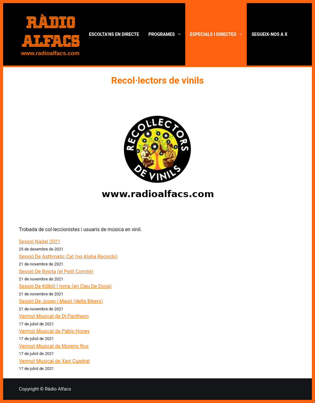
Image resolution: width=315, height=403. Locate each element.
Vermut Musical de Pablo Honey (54, 331)
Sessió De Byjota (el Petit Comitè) (56, 271)
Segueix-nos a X (269, 34)
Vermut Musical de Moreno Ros (54, 346)
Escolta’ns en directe (114, 34)
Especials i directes (217, 34)
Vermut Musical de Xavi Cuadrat (54, 361)
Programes (165, 34)
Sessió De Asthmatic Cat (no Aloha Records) (68, 257)
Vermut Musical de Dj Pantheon (54, 316)
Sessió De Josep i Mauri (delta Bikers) (61, 301)
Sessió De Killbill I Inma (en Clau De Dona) (65, 286)
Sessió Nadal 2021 (40, 242)
